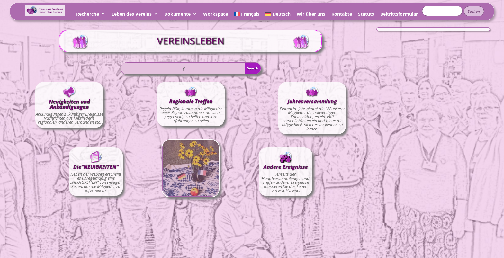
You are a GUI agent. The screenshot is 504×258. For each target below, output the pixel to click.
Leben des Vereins (132, 15)
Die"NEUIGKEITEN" (96, 166)
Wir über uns (311, 15)
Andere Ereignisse (286, 166)
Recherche (87, 15)
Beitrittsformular (399, 15)
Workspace (215, 15)
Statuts (366, 15)
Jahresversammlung (312, 101)
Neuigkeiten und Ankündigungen (69, 104)
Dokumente (177, 15)
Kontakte (341, 15)
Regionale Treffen (190, 101)
